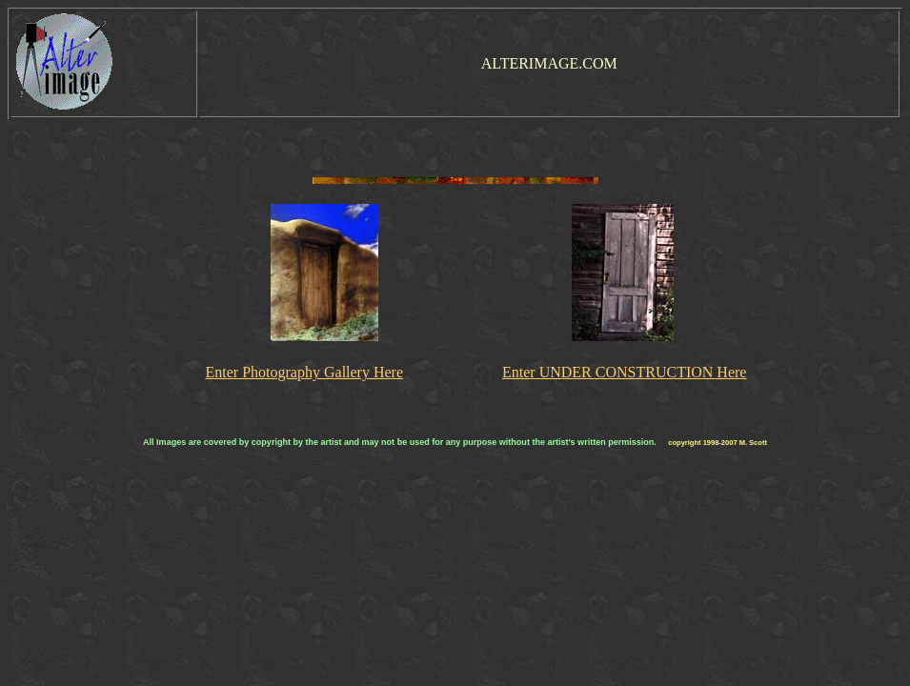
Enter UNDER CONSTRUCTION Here (624, 372)
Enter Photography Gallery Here (304, 372)
